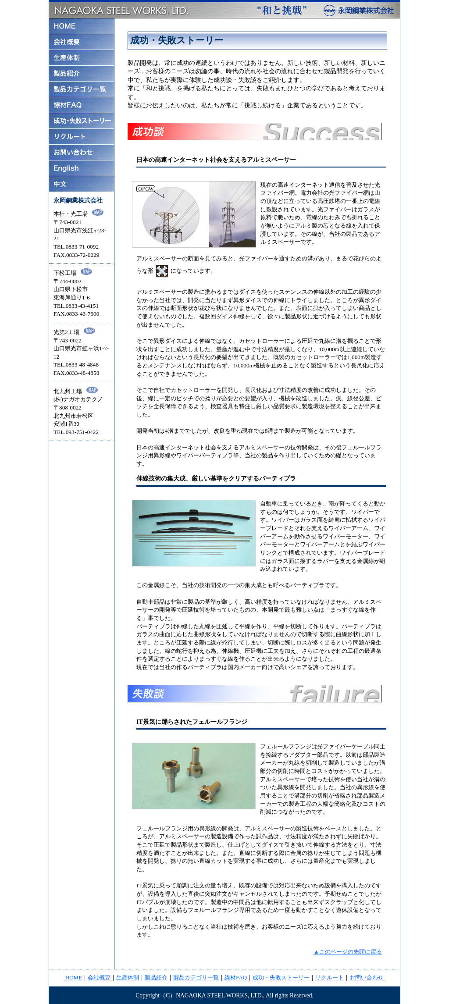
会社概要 (99, 977)
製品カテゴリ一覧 (196, 977)
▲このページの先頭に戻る (348, 951)
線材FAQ (235, 977)
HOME (73, 977)
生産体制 (127, 977)
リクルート (329, 977)
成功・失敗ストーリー (281, 977)
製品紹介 (156, 977)
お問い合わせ (366, 977)
